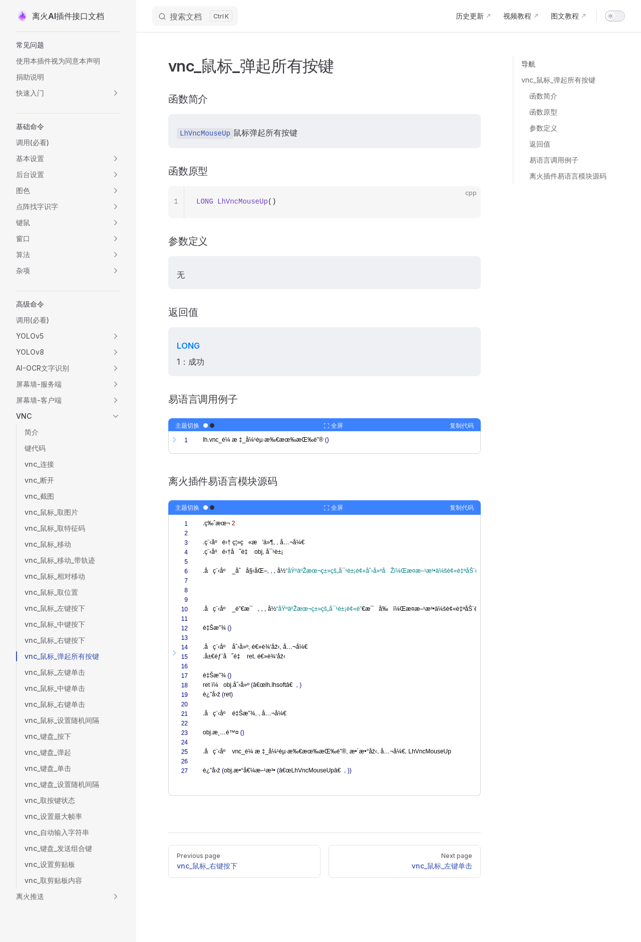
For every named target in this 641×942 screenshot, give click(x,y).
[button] (68, 45)
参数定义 (543, 128)
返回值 (539, 144)
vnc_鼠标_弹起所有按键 (558, 80)
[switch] (615, 16)
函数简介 (543, 96)
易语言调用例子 (553, 160)
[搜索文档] (195, 16)
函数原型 (543, 112)
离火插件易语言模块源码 (567, 176)
